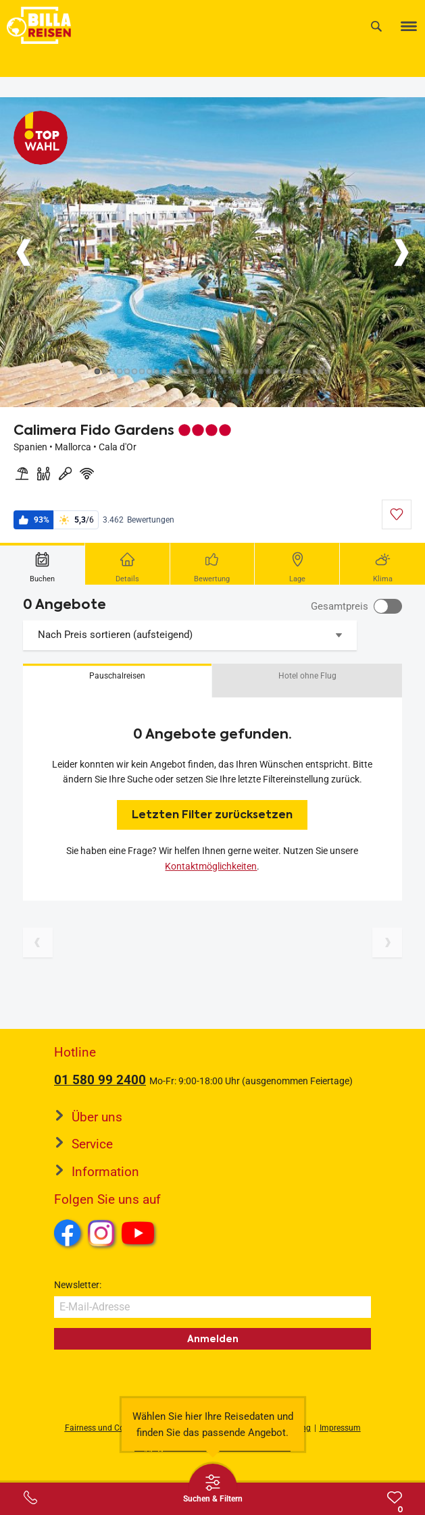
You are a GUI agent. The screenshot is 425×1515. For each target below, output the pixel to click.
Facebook (67, 1232)
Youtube (140, 1234)
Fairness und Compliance (111, 1428)
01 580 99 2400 (100, 1080)
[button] (117, 680)
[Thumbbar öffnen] (213, 1488)
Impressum (340, 1428)
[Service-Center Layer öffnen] (30, 1497)
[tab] (42, 564)
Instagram (101, 1232)
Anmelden (213, 1339)
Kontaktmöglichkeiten (211, 866)
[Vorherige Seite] (38, 942)
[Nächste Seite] (387, 942)
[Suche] (376, 26)
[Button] (24, 252)
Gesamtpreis (339, 606)
